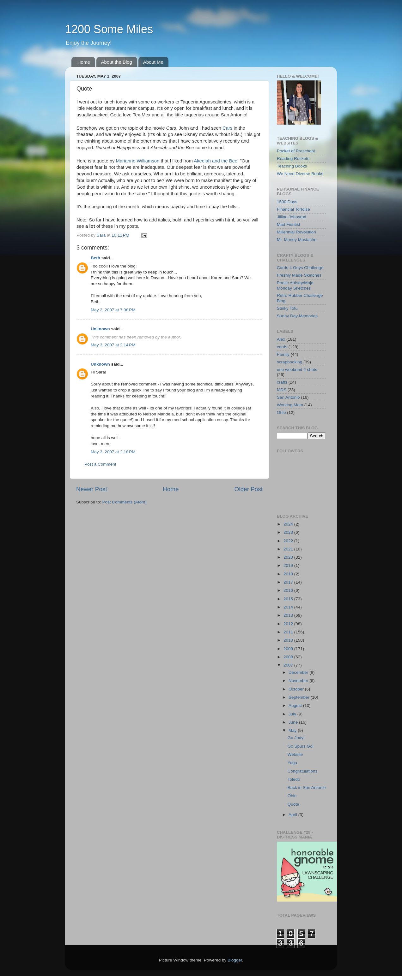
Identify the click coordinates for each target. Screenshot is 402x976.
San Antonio (288, 397)
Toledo (294, 779)
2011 (288, 632)
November (299, 680)
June (294, 722)
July (293, 714)
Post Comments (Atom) (124, 502)
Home (83, 62)
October (297, 689)
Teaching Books (292, 166)
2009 (288, 648)
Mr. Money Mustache (296, 239)
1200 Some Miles (109, 29)
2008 (288, 657)
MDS (281, 389)
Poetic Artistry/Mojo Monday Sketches (295, 285)
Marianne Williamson (138, 160)
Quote (293, 804)
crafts (282, 382)
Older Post (248, 489)
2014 (288, 607)
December (299, 672)
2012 (288, 623)
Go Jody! (296, 737)
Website (295, 754)
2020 (288, 557)
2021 (288, 549)
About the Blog (116, 62)
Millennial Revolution (296, 232)
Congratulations (303, 771)
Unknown (100, 328)
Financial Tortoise (293, 209)
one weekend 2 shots (297, 369)
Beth (95, 258)
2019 (288, 565)
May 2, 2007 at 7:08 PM (113, 310)
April (293, 814)
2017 (288, 582)
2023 (288, 532)
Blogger (235, 960)
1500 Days (287, 201)
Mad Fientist (288, 224)
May (293, 730)
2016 (288, 590)
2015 (288, 599)
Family (283, 354)
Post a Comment (100, 464)
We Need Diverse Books (300, 173)
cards (282, 346)
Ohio (281, 412)
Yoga (292, 762)
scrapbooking (289, 362)
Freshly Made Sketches (299, 275)
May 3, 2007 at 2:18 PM (113, 452)
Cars (227, 128)
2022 (288, 540)
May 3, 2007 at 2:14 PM (113, 345)
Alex (281, 339)
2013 (288, 615)
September (300, 697)
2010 (288, 640)
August (296, 705)
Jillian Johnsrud (291, 217)
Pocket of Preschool (296, 151)
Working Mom (290, 405)
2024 (288, 524)
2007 (288, 665)
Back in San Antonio (307, 787)
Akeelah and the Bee (215, 160)
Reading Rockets (293, 158)
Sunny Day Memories (297, 316)
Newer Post (91, 489)
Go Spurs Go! (301, 746)
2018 (288, 574)
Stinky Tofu (287, 308)
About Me (153, 62)
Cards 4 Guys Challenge (300, 267)
